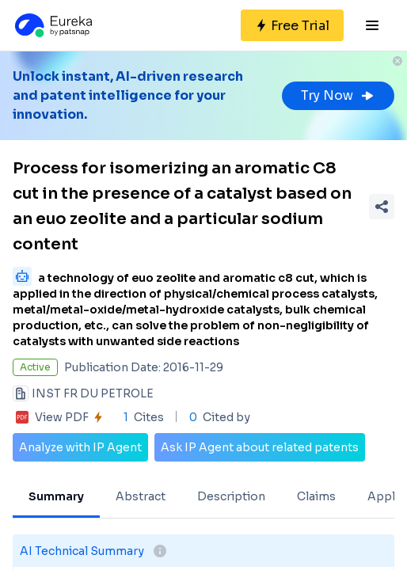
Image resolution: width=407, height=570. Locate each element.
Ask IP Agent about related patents (260, 447)
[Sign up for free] (292, 25)
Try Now (338, 95)
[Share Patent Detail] (381, 206)
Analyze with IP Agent (80, 447)
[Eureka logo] (52, 25)
